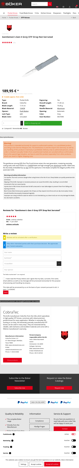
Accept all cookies (52, 464)
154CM (22, 108)
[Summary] (32, 258)
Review (24, 128)
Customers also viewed (32, 301)
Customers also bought (16, 301)
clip (27, 168)
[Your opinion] (32, 269)
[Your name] (32, 252)
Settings (23, 464)
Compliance (39, 421)
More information (67, 460)
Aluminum (61, 108)
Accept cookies (36, 464)
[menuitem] (63, 7)
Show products (12, 360)
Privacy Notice (21, 279)
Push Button (24, 111)
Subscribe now (20, 388)
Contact (64, 429)
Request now (59, 388)
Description (4, 137)
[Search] (50, 4)
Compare (6, 128)
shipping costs (16, 93)
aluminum (57, 165)
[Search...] (41, 4)
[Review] (32, 263)
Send (6, 292)
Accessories (4, 301)
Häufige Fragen (39, 426)
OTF (21, 114)
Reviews (12, 137)
